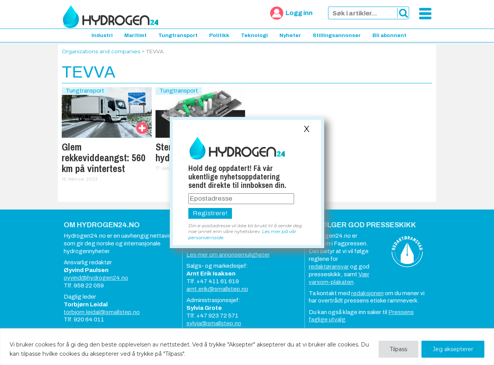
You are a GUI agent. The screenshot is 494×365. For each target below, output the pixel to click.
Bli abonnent (389, 35)
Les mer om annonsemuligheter (228, 255)
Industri (102, 35)
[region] (247, 346)
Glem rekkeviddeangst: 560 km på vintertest (103, 157)
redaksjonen (367, 293)
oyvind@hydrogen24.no (96, 278)
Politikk (219, 35)
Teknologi (254, 35)
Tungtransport (178, 35)
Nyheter (290, 35)
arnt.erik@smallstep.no (217, 289)
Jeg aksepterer (453, 349)
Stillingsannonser (337, 35)
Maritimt (135, 35)
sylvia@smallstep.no (213, 323)
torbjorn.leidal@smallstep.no (102, 312)
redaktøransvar (329, 267)
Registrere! (210, 213)
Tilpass (398, 349)
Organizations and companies (101, 51)
